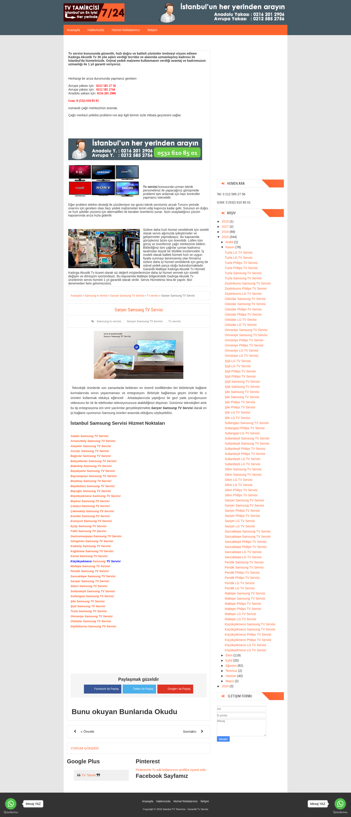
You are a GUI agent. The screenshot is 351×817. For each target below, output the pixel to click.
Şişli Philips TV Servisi (240, 371)
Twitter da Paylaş (139, 688)
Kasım (230, 247)
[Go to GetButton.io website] (11, 812)
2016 (226, 231)
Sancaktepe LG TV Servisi (243, 552)
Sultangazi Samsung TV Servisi (247, 423)
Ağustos (231, 665)
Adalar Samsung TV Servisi (89, 436)
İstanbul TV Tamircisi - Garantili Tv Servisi (185, 809)
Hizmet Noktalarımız (126, 30)
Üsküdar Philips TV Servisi (243, 309)
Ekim (229, 655)
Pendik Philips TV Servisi (242, 572)
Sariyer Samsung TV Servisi (244, 500)
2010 (226, 686)
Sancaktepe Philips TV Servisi (246, 541)
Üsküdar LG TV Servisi (241, 319)
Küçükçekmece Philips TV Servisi (248, 634)
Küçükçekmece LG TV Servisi (245, 645)
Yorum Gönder (85, 748)
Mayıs (230, 681)
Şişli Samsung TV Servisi (242, 381)
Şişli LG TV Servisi (238, 361)
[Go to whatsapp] (10, 803)
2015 (226, 237)
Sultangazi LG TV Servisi (242, 433)
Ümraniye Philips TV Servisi (244, 340)
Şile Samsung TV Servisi (242, 392)
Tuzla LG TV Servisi (239, 252)
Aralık (229, 242)
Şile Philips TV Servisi (240, 402)
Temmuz (231, 671)
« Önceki (87, 731)
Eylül (229, 660)
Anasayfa (73, 30)
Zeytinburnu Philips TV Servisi (245, 288)
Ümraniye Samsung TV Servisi (246, 330)
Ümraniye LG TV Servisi (241, 350)
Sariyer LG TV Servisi (240, 521)
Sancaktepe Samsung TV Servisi (247, 531)
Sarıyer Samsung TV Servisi (145, 321)
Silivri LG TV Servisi (238, 480)
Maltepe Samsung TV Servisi (245, 593)
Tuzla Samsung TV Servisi (243, 273)
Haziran (231, 676)
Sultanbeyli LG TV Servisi (242, 459)
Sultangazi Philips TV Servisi (245, 428)
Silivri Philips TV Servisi (241, 490)
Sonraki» (190, 731)
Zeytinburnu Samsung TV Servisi (247, 283)
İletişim (152, 30)
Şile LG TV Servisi (237, 412)
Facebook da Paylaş (102, 688)
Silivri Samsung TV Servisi (243, 469)
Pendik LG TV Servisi (240, 583)
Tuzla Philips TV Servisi (241, 263)
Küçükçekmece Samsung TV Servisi (250, 624)
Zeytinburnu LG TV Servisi (243, 293)
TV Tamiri (88, 775)
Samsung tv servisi (109, 321)
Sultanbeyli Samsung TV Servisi (247, 438)
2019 (226, 221)
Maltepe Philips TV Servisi (243, 603)
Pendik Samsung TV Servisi (244, 562)
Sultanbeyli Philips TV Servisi (245, 448)
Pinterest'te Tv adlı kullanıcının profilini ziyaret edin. (171, 769)
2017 (226, 226)
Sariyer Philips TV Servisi (242, 510)
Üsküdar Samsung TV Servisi (245, 299)
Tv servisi (174, 321)
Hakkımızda (96, 30)
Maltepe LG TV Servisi (240, 614)
